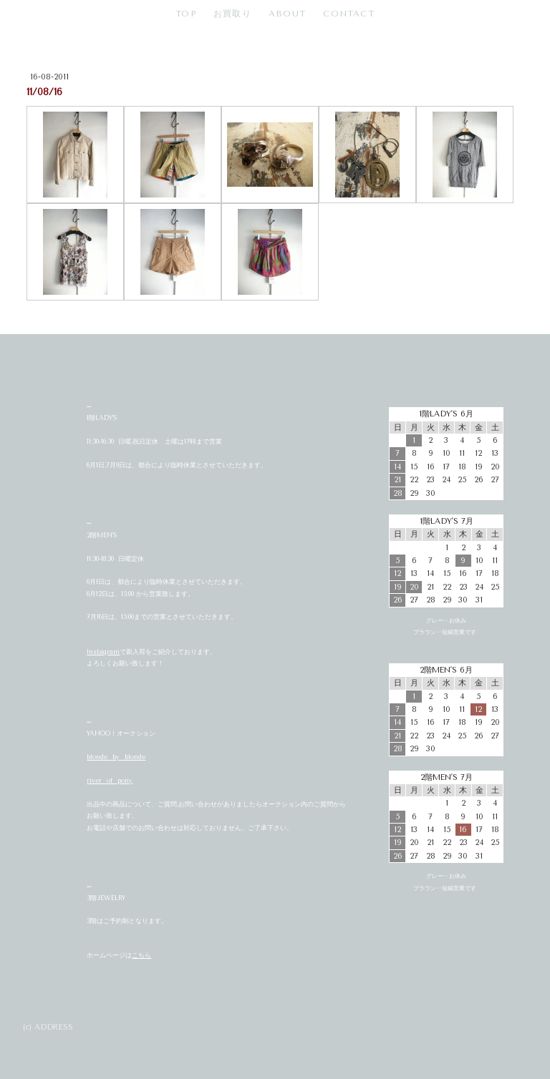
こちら (141, 955)
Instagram (103, 651)
